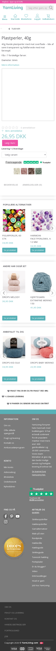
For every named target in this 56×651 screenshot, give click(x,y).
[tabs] (48, 17)
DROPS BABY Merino (42, 362)
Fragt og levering (12, 438)
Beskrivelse (11, 184)
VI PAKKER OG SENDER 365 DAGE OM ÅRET (29, 403)
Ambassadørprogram (13, 447)
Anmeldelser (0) (32, 184)
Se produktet (10, 250)
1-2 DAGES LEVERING (14, 396)
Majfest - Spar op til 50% (12, 1)
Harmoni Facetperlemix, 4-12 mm (40, 238)
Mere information (10, 64)
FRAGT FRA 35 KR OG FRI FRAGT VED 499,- (29, 390)
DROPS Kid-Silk (11, 362)
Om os (7, 425)
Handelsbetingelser (15, 624)
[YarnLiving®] (12, 7)
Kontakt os (9, 443)
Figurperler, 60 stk (11, 237)
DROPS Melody (11, 297)
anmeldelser (28, 127)
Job (6, 636)
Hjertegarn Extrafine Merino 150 (41, 300)
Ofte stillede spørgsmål (9, 432)
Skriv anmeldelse (13, 130)
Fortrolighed (12, 630)
